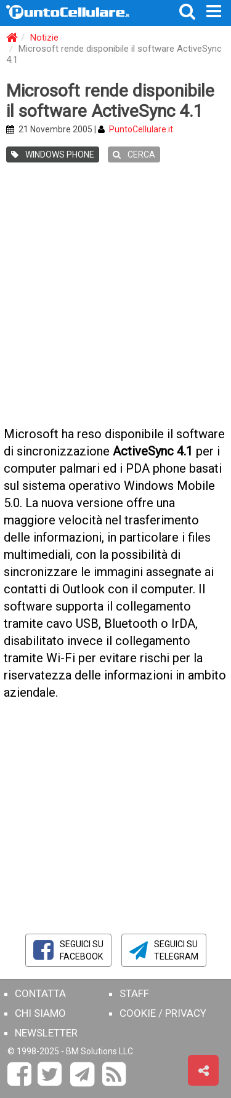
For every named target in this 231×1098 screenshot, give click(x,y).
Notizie (44, 37)
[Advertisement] (115, 296)
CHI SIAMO (40, 1013)
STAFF (134, 993)
